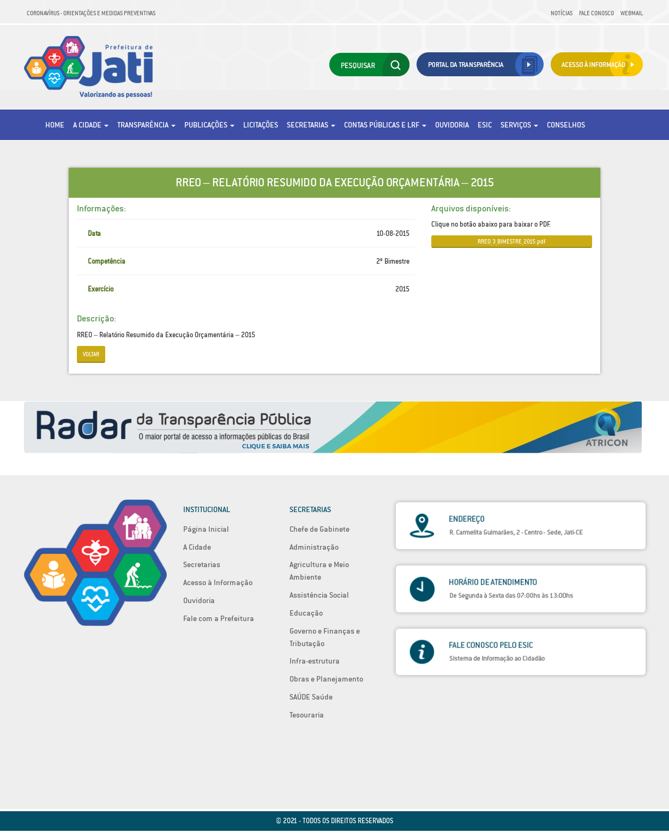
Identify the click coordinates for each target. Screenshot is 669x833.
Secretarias (311, 125)
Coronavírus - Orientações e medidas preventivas (91, 13)
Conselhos (566, 125)
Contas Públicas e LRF (385, 125)
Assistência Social (319, 595)
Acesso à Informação (217, 582)
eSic (485, 125)
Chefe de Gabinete (319, 529)
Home (54, 125)
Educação (306, 613)
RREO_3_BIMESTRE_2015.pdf (511, 241)
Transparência (146, 125)
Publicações (209, 125)
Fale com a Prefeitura (218, 618)
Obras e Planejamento (326, 679)
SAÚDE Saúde (311, 697)
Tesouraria (307, 715)
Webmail (631, 13)
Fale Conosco (596, 13)
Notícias (561, 13)
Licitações (260, 125)
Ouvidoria (452, 125)
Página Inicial (206, 529)
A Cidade (91, 125)
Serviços (519, 125)
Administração (314, 547)
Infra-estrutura (315, 661)
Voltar (91, 354)
